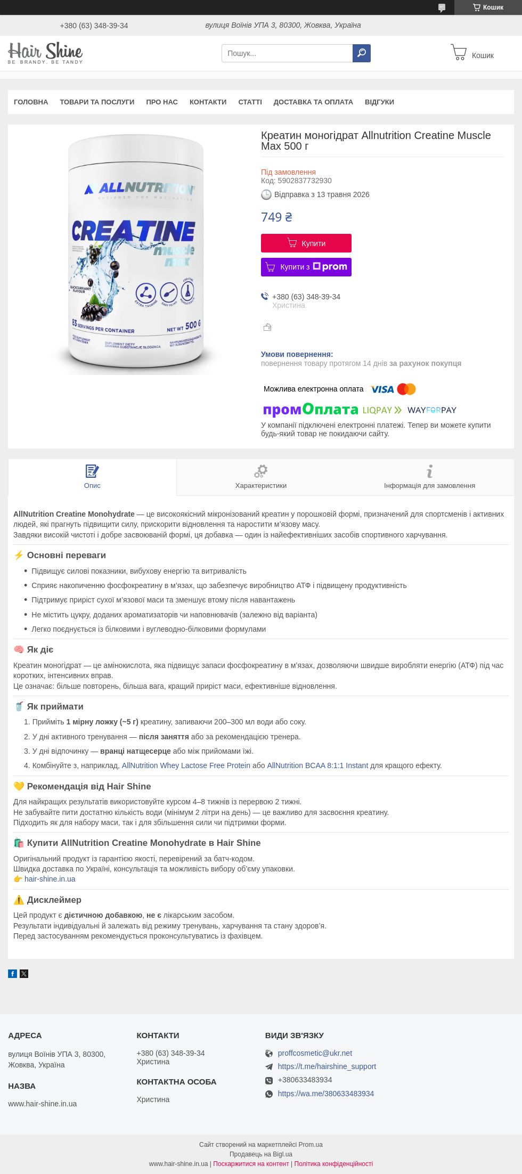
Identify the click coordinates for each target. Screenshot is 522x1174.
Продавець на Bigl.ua (261, 1154)
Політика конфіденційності (334, 1164)
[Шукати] (362, 53)
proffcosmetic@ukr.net (315, 1053)
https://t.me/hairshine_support (327, 1066)
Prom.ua (311, 1144)
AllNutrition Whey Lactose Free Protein (186, 765)
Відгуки (379, 102)
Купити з (313, 267)
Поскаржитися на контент (251, 1164)
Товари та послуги (97, 102)
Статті (250, 102)
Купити (314, 243)
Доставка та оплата (313, 102)
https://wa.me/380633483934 (326, 1093)
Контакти (208, 102)
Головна (31, 102)
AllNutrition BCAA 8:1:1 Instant (317, 765)
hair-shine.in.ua (50, 879)
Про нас (161, 102)
